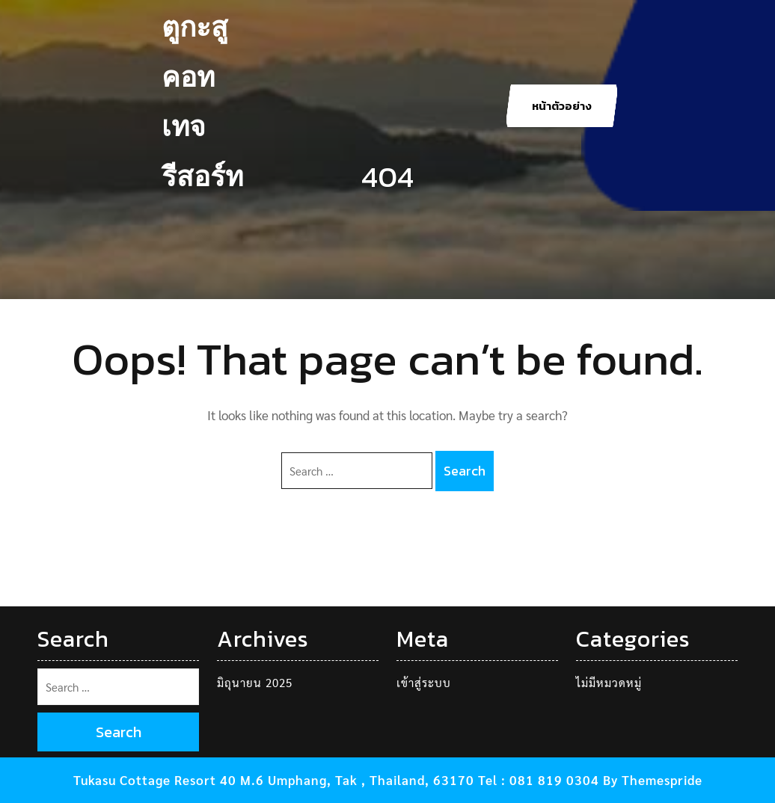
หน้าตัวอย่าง (562, 105)
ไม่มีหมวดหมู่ (609, 682)
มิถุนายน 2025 (254, 682)
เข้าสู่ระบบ (423, 682)
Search (464, 471)
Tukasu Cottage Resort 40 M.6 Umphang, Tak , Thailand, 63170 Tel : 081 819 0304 (336, 780)
